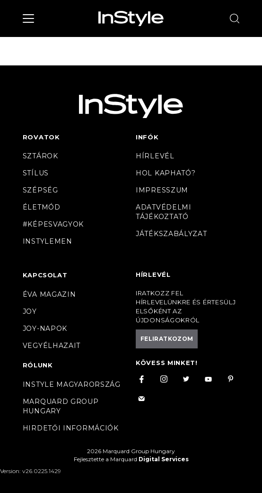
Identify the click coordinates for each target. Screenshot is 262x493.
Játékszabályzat (171, 233)
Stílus (36, 173)
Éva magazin (49, 294)
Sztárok (40, 156)
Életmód (42, 207)
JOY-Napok (45, 328)
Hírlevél (155, 156)
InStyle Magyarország (72, 384)
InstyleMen (47, 241)
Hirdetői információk (71, 428)
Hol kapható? (165, 173)
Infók (147, 137)
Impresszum (162, 190)
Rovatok (41, 137)
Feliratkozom (166, 338)
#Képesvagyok (53, 224)
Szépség (40, 190)
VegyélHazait (51, 345)
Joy (30, 311)
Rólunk (38, 365)
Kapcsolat (45, 275)
